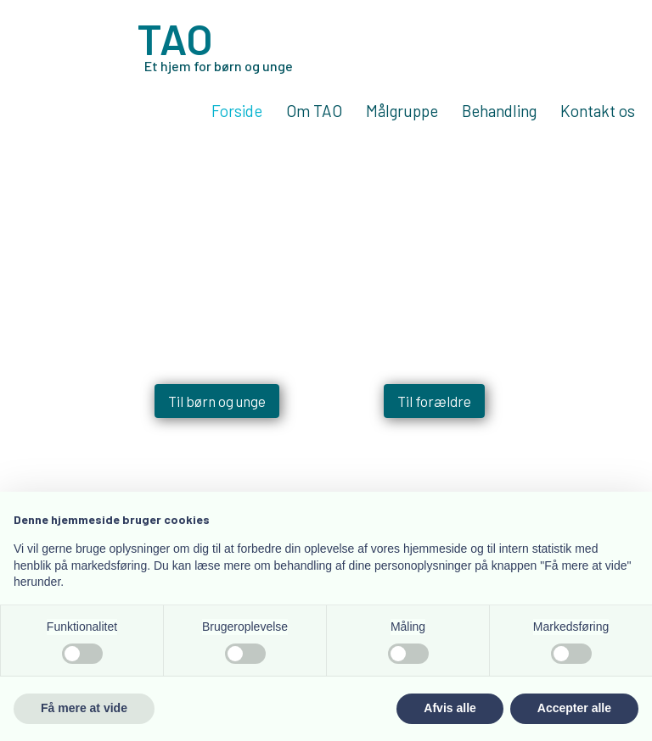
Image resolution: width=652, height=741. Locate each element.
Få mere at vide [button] (84, 708)
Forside (236, 111)
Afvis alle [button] (449, 708)
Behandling (499, 111)
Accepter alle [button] (574, 708)
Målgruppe (402, 111)
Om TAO (314, 111)
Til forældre (434, 412)
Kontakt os (597, 111)
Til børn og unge (217, 412)
